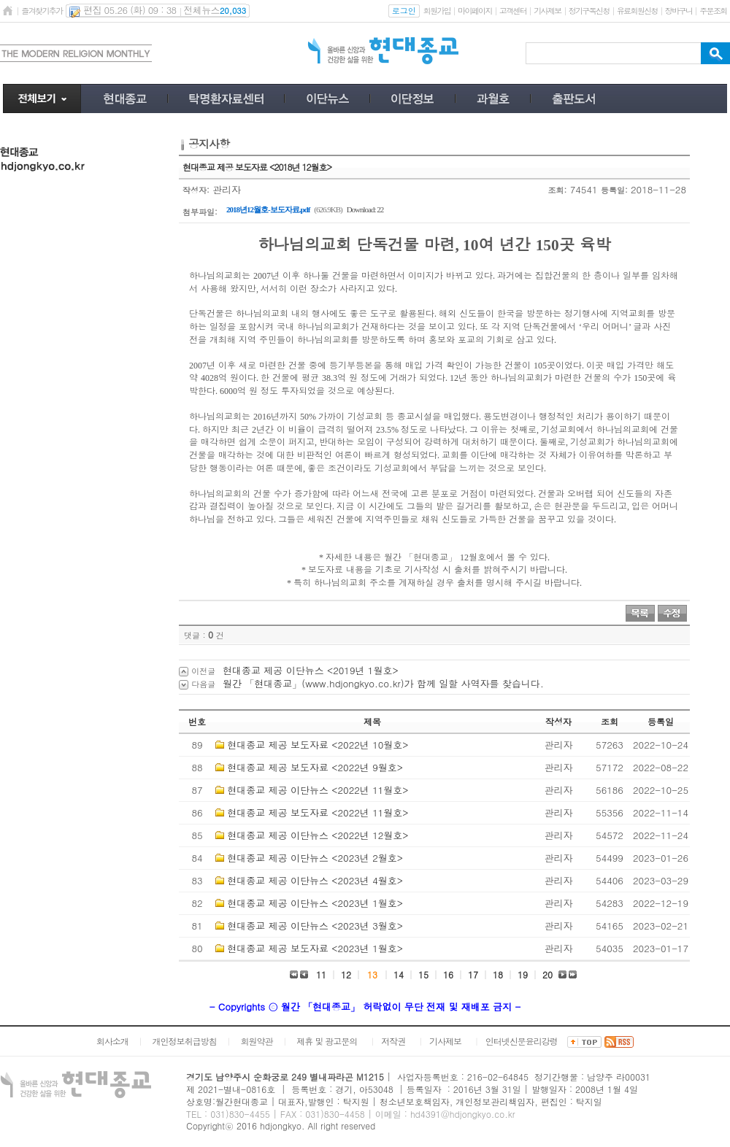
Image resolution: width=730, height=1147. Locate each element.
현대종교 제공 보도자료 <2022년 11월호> (317, 812)
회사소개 (112, 1041)
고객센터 (512, 10)
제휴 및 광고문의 (326, 1041)
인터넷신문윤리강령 (521, 1041)
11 (321, 974)
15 (423, 974)
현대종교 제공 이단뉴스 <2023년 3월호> (315, 925)
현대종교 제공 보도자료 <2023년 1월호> (315, 948)
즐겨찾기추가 (41, 10)
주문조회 (712, 10)
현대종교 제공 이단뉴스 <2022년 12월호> (317, 835)
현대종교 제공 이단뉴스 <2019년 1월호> (311, 670)
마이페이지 (475, 10)
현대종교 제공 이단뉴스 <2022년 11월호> (317, 790)
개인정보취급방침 (185, 1041)
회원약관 (256, 1041)
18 (498, 974)
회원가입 (436, 10)
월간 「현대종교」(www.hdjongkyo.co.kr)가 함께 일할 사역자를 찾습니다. (383, 683)
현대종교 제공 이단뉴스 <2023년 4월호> (315, 880)
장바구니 (678, 10)
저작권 (393, 1041)
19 (523, 974)
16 (448, 974)
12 (346, 974)
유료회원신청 (637, 10)
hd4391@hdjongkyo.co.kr (462, 1114)
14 (398, 974)
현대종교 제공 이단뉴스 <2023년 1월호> (315, 903)
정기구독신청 (589, 10)
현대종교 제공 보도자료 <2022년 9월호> (315, 767)
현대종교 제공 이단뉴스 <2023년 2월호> (315, 858)
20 (547, 974)
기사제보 (547, 10)
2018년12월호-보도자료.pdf (268, 209)
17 (473, 974)
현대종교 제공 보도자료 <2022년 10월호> (317, 745)
